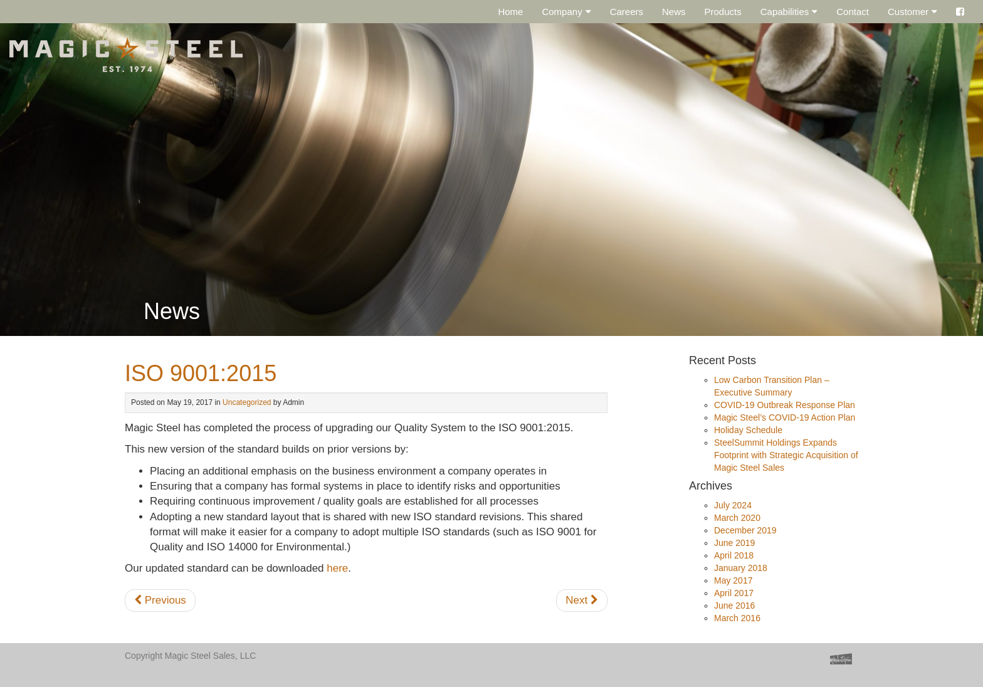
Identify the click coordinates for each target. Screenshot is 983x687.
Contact (852, 11)
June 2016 (734, 605)
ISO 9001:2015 (200, 373)
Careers (626, 11)
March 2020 (737, 518)
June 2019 (734, 543)
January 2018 (740, 568)
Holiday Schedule (748, 430)
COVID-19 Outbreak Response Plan (784, 405)
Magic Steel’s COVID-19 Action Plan (784, 417)
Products (723, 11)
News (674, 11)
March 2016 (737, 618)
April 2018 (734, 555)
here (337, 568)
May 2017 (733, 580)
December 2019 (745, 530)
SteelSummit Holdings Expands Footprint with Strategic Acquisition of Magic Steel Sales (786, 455)
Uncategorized (247, 402)
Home (510, 11)
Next (581, 600)
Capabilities (784, 11)
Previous (160, 600)
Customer (908, 11)
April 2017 (734, 593)
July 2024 (733, 505)
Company (562, 11)
